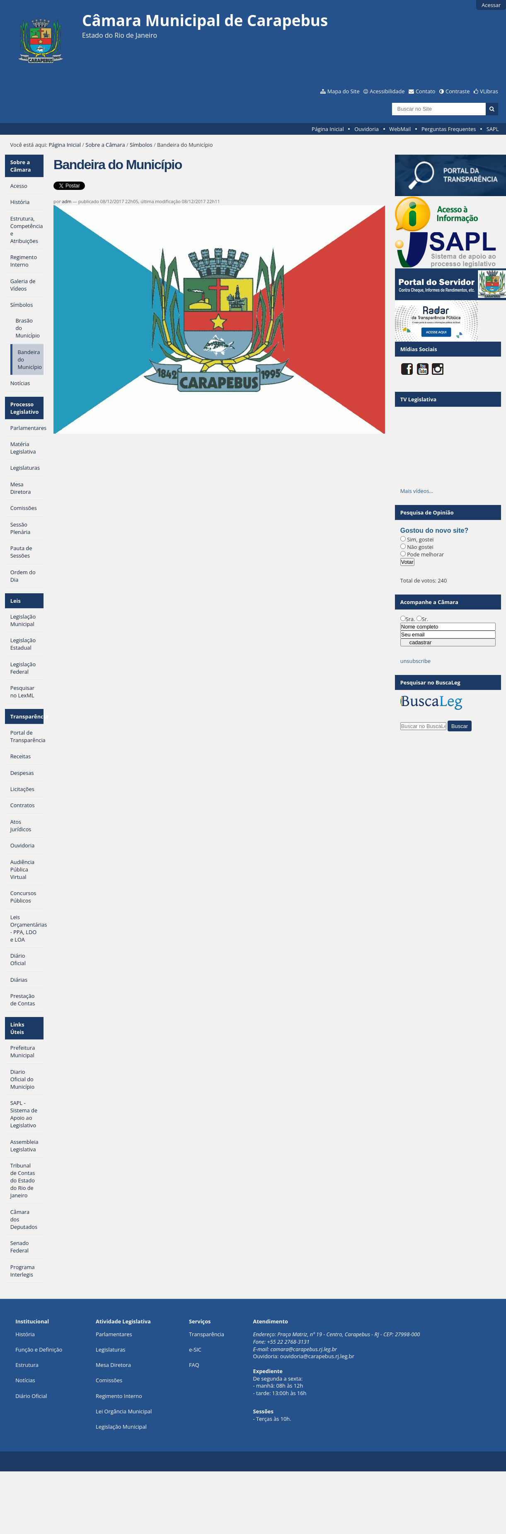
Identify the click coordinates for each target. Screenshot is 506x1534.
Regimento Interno (119, 1396)
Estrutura (27, 1365)
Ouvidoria (366, 129)
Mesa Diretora (113, 1365)
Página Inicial (328, 129)
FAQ (194, 1365)
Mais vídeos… (416, 491)
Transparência (27, 716)
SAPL (493, 129)
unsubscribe (415, 661)
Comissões (109, 1380)
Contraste (457, 91)
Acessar (491, 5)
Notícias (25, 1380)
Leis (15, 600)
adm (67, 201)
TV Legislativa (418, 399)
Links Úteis (17, 1028)
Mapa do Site (343, 91)
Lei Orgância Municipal (124, 1411)
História (25, 1334)
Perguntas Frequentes (448, 129)
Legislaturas (110, 1349)
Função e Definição (38, 1349)
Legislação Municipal (121, 1426)
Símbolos (141, 144)
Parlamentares (114, 1334)
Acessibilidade (387, 91)
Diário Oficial (31, 1396)
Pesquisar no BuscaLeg (430, 682)
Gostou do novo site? (434, 530)
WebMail (400, 129)
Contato (426, 91)
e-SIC (195, 1349)
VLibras (489, 91)
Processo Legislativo (24, 407)
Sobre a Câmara (105, 144)
